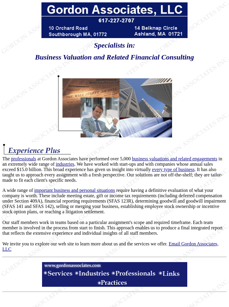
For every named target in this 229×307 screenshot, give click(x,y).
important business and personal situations (74, 190)
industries (65, 164)
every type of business (173, 169)
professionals (23, 158)
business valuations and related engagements (174, 158)
